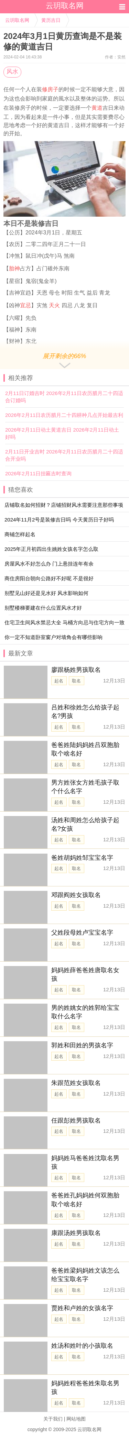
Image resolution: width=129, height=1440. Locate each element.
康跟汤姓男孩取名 (76, 1233)
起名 (58, 680)
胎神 (14, 268)
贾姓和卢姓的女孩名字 (82, 1308)
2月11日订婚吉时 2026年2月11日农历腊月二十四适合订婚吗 (64, 396)
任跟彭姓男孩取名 (76, 1120)
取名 (76, 680)
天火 (54, 305)
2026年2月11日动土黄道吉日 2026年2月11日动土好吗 (62, 433)
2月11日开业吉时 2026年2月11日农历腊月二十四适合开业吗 (64, 455)
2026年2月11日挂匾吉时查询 (38, 473)
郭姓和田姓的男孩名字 (82, 1045)
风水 (12, 71)
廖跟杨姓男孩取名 (76, 669)
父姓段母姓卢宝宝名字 (82, 932)
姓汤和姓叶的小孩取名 (82, 1345)
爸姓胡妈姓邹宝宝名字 (82, 857)
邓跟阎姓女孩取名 (76, 895)
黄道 (97, 108)
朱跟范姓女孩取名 (76, 1082)
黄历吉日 (51, 20)
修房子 (50, 89)
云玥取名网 (17, 20)
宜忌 (25, 305)
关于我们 (53, 1419)
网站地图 (76, 1419)
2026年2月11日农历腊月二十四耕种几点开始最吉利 (64, 415)
